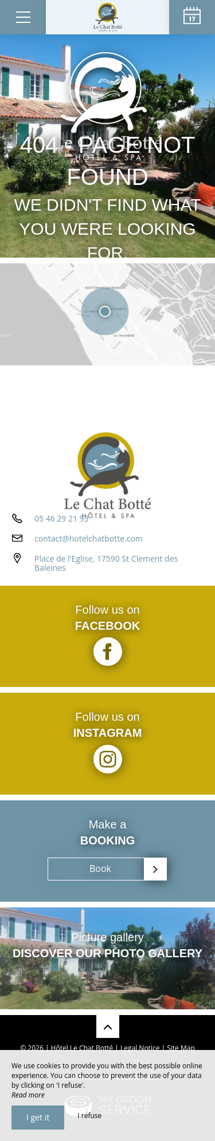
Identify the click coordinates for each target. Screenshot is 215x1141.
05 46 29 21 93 (61, 518)
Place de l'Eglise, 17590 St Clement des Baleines (106, 563)
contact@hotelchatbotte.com (88, 538)
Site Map (181, 1048)
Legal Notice (139, 1048)
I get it (37, 1117)
